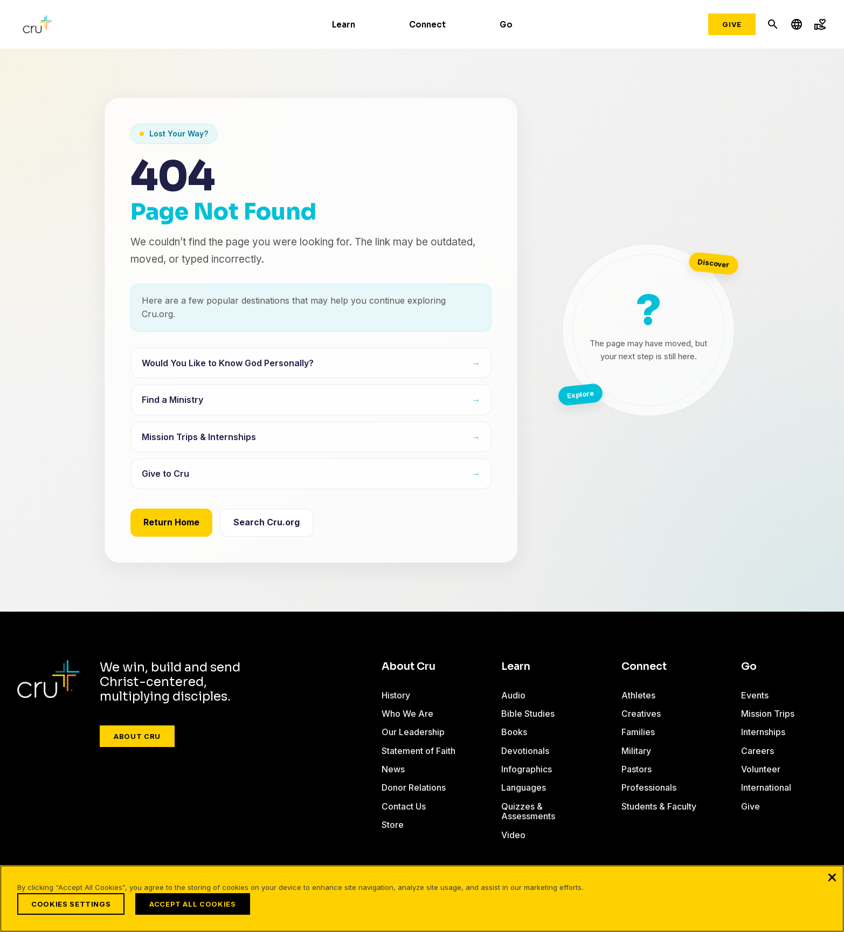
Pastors (636, 769)
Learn (343, 24)
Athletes (638, 695)
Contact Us (404, 806)
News (393, 769)
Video (513, 835)
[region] (422, 898)
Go (506, 24)
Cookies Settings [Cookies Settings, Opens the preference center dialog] (70, 904)
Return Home (171, 522)
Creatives (641, 713)
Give (732, 24)
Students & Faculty (658, 806)
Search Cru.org (266, 522)
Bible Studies (528, 713)
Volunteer (760, 769)
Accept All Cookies (192, 904)
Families (638, 732)
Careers (757, 750)
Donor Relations (414, 787)
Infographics (526, 769)
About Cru (137, 736)
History (396, 695)
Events (755, 695)
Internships (763, 732)
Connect (427, 24)
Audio (513, 695)
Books (514, 732)
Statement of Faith (418, 750)
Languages (523, 787)
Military (636, 750)
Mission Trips (767, 713)
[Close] (832, 877)
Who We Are (407, 713)
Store (393, 824)
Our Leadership (413, 732)
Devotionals (525, 750)
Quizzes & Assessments (528, 811)
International (766, 787)
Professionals (648, 787)
